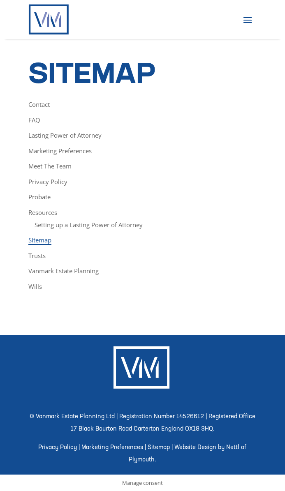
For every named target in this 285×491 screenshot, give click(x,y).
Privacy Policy (47, 181)
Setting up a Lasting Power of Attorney (89, 225)
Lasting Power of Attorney (65, 135)
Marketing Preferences (60, 151)
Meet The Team (50, 166)
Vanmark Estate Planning (63, 271)
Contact (39, 104)
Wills (35, 286)
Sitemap (39, 240)
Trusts (37, 255)
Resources (42, 212)
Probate (39, 197)
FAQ (34, 120)
